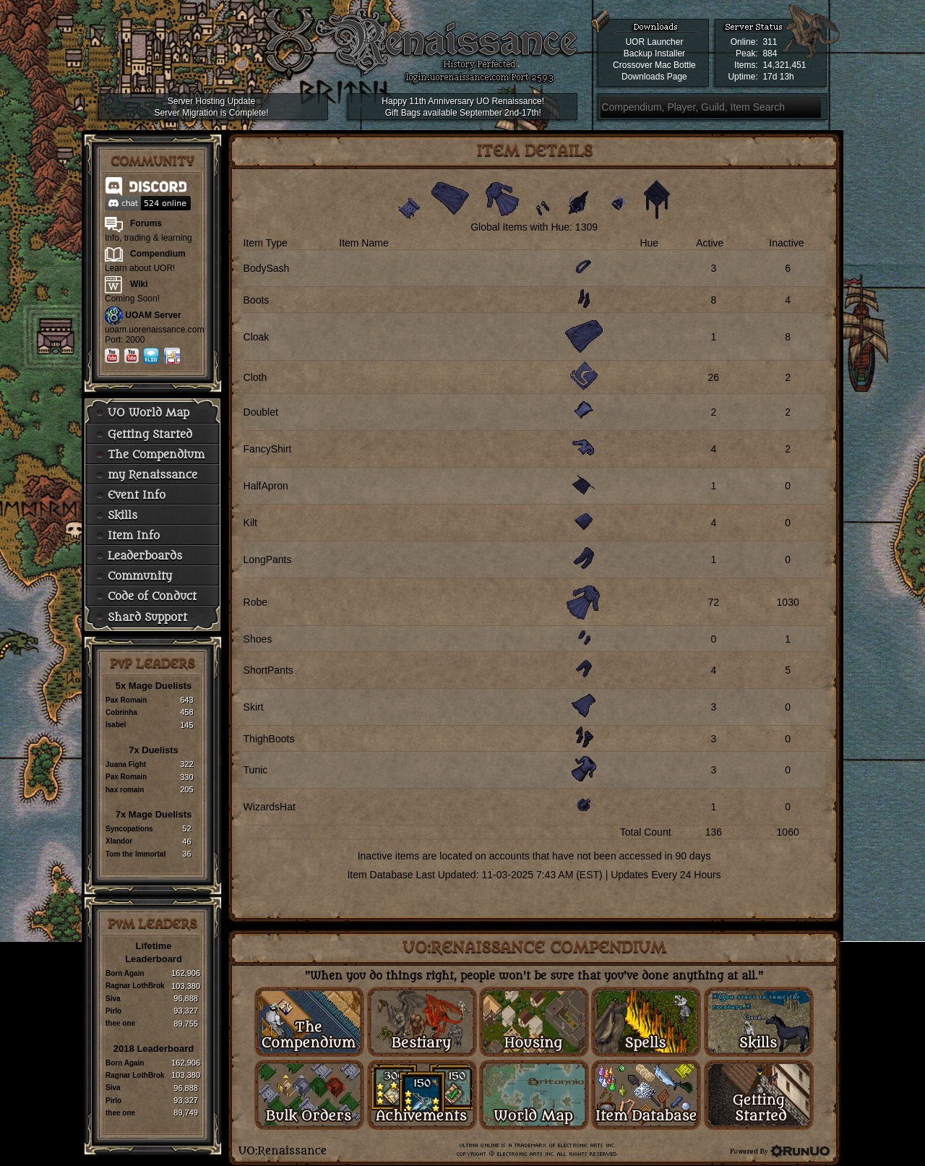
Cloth (255, 377)
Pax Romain (126, 700)
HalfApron (266, 486)
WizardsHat (270, 807)
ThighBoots (269, 739)
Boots (257, 300)
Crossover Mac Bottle (654, 65)
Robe (255, 602)
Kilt (250, 522)
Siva (113, 999)
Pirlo (113, 1011)
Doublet (261, 412)
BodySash (267, 268)
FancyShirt (268, 449)
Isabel (116, 725)
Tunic (256, 770)
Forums (146, 223)
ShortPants (268, 670)
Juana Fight (126, 764)
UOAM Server (153, 315)
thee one (120, 1023)
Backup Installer (654, 53)
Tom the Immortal (135, 854)
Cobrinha (121, 712)
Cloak (257, 337)
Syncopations (129, 829)
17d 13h (777, 77)
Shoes (258, 639)
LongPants (268, 559)
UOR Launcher (654, 42)
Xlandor (119, 841)
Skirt (254, 707)
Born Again (125, 973)
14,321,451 (784, 65)
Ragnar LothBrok (135, 986)
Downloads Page (654, 77)
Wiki (139, 284)
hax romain (125, 790)
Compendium (158, 254)
